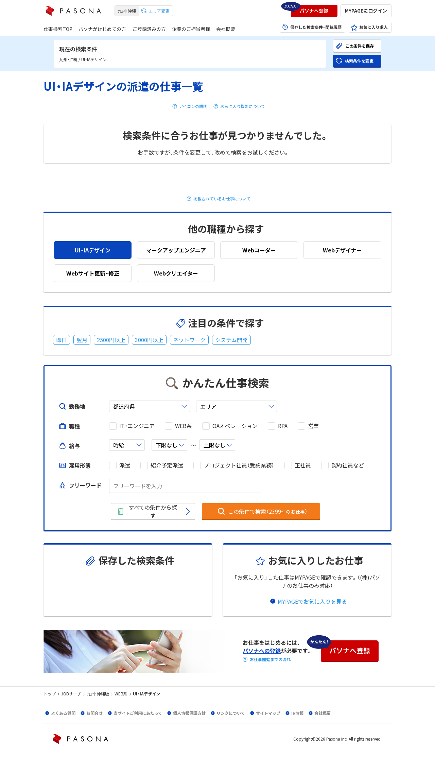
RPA (283, 425)
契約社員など (347, 465)
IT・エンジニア (137, 425)
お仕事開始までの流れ (270, 659)
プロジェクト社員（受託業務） (239, 465)
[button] (314, 11)
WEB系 (183, 425)
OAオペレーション (235, 425)
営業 (313, 425)
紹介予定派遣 (167, 465)
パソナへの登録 (262, 650)
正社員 (303, 465)
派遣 (124, 465)
